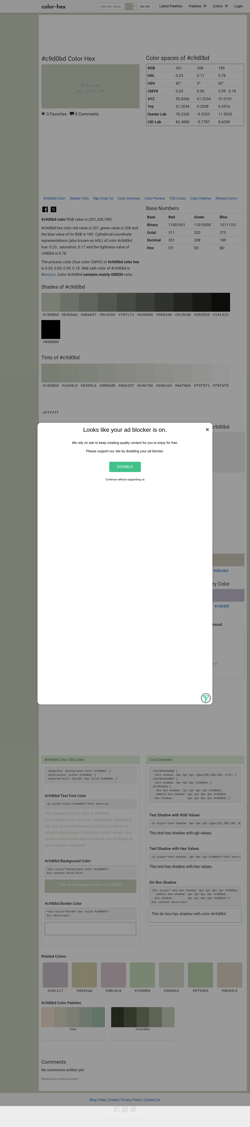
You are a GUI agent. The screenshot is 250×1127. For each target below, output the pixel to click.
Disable (125, 466)
